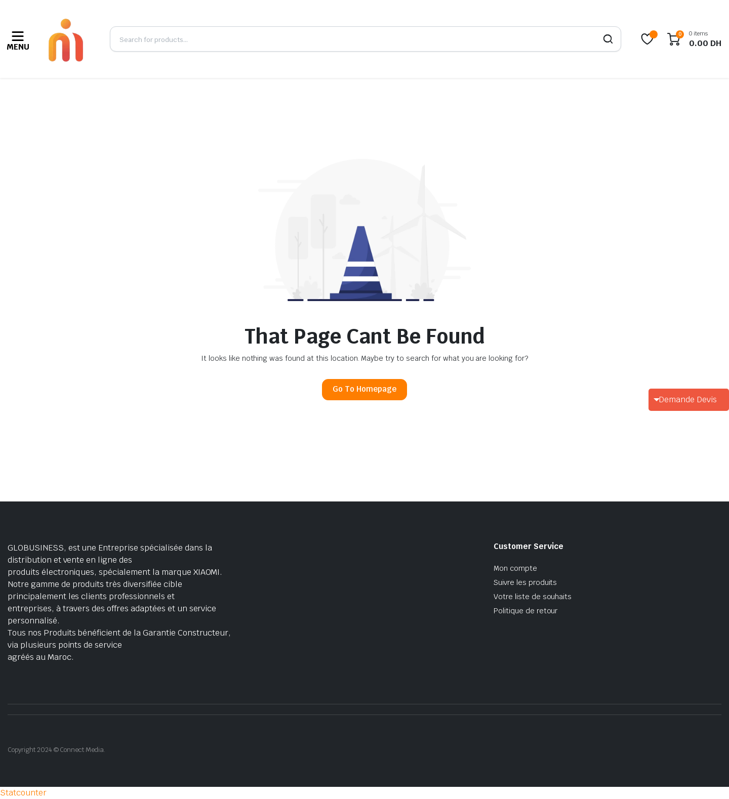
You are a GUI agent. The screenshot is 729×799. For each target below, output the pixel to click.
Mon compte (515, 568)
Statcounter (23, 792)
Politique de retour (525, 610)
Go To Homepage (364, 389)
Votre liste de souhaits (533, 596)
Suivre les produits (525, 582)
